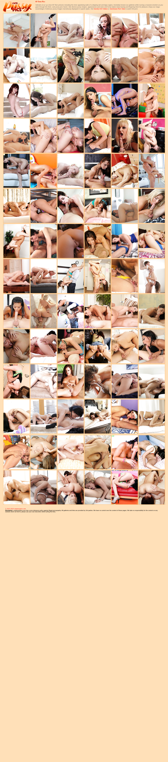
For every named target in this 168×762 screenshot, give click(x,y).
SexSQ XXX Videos (101, 9)
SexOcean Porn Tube (117, 9)
